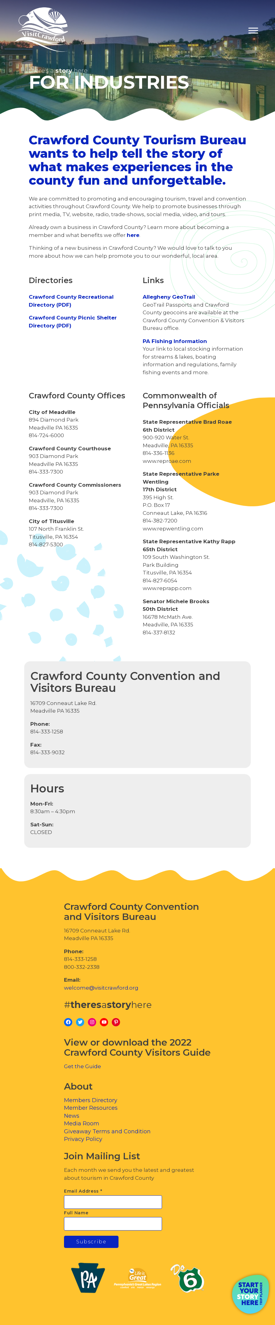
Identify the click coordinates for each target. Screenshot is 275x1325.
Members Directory (90, 1100)
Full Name (76, 1213)
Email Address (83, 1191)
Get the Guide (82, 1066)
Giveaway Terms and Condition (107, 1131)
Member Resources (91, 1108)
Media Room (81, 1123)
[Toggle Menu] (253, 31)
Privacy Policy (83, 1139)
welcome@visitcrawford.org (101, 988)
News (71, 1116)
